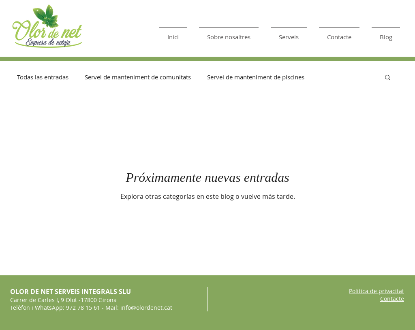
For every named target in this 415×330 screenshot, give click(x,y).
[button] (387, 78)
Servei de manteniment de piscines (255, 77)
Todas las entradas (42, 77)
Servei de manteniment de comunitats (138, 77)
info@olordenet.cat (146, 307)
